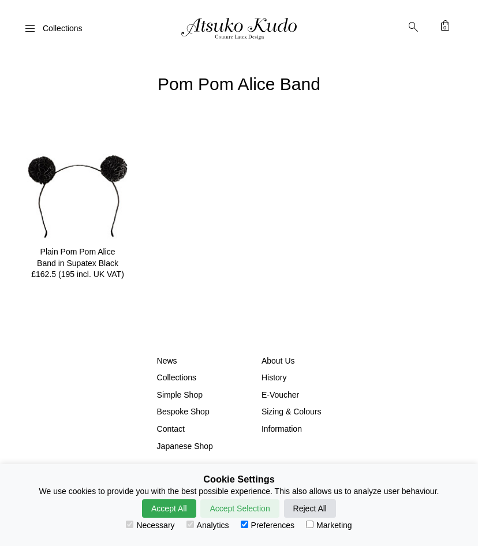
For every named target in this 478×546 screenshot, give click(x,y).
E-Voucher (280, 394)
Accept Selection (240, 508)
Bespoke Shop (183, 411)
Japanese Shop (185, 446)
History (274, 377)
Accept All (168, 508)
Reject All (310, 508)
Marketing (329, 525)
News (167, 360)
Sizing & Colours (292, 411)
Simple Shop (180, 394)
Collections (176, 377)
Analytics (207, 525)
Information (282, 428)
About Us (278, 360)
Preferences (267, 525)
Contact (171, 428)
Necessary (150, 525)
